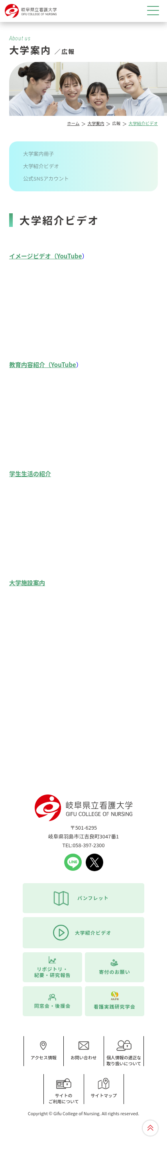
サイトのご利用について (64, 1091)
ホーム (73, 123)
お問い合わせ (84, 1050)
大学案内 (95, 123)
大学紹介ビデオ (41, 166)
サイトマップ (104, 1088)
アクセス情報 (44, 1050)
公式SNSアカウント (46, 178)
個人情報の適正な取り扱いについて (123, 1053)
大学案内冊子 (38, 153)
